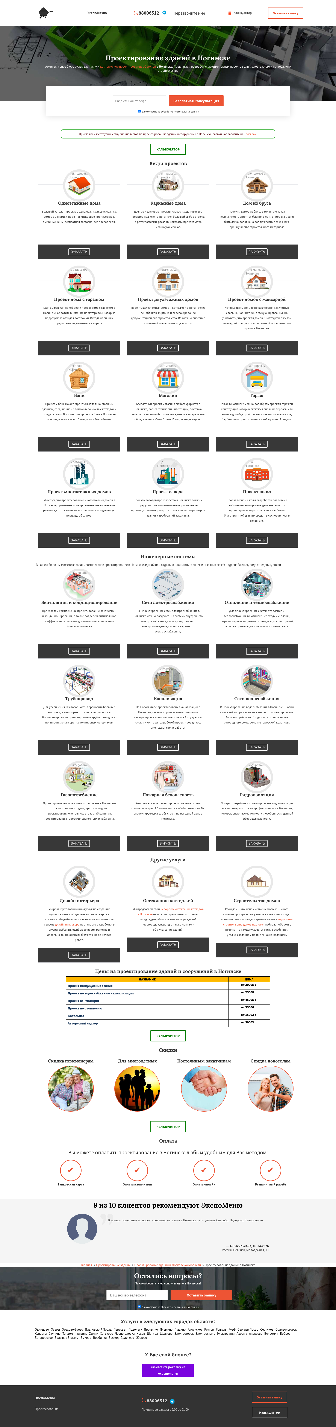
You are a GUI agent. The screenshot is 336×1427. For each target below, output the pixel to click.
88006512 (149, 13)
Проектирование (46, 1409)
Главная (86, 1265)
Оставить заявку (285, 13)
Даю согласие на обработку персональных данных (168, 111)
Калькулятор (239, 13)
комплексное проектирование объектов (128, 66)
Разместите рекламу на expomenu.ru (168, 1370)
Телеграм (250, 134)
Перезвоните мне (189, 13)
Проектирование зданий (113, 1265)
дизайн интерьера (67, 924)
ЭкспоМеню (45, 1397)
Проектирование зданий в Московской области (167, 1265)
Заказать (79, 252)
